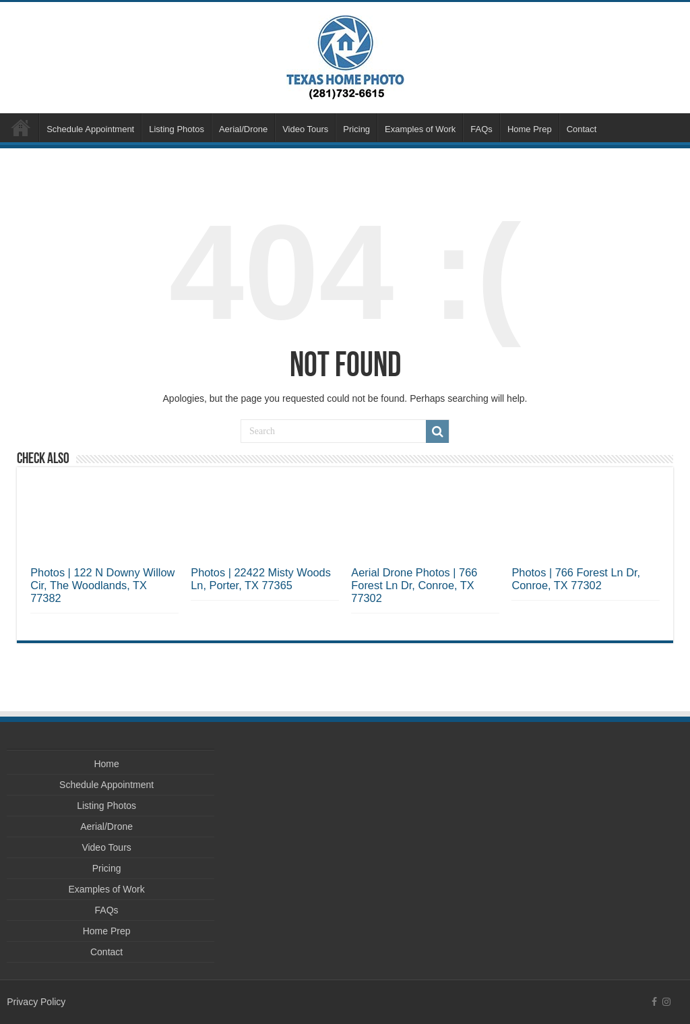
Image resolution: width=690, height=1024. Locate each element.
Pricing (356, 129)
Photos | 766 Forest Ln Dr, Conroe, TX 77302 (575, 578)
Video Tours (305, 129)
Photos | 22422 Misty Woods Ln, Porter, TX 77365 (261, 578)
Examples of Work (420, 129)
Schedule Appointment (90, 129)
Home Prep (529, 129)
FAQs (481, 129)
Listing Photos (176, 129)
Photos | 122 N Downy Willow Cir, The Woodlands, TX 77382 (102, 585)
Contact (582, 129)
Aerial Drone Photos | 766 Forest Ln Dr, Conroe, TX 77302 (414, 585)
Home (20, 127)
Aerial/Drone (243, 129)
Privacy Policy (36, 1001)
